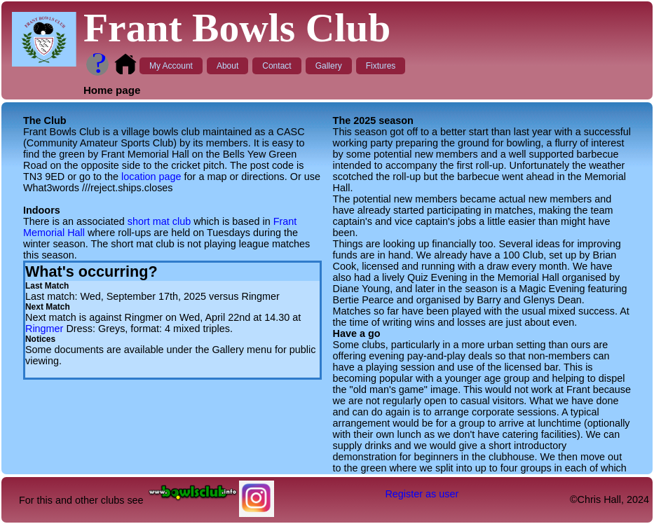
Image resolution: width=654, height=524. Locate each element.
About (227, 66)
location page (151, 176)
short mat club (159, 221)
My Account (171, 66)
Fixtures (381, 66)
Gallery (328, 66)
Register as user (421, 493)
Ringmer (44, 328)
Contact (276, 66)
